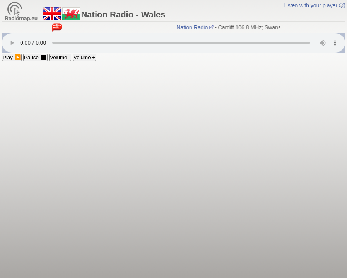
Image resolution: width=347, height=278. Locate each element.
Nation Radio (196, 27)
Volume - (60, 57)
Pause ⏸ (35, 57)
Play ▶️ (12, 57)
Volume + (84, 57)
